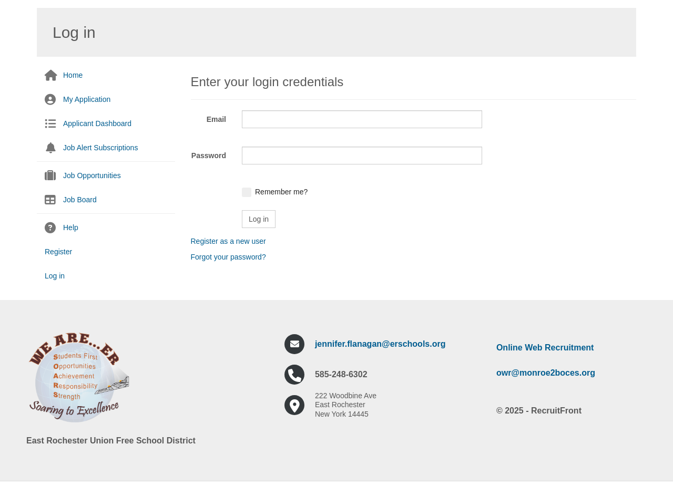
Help (70, 227)
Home (73, 75)
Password (208, 155)
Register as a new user (228, 241)
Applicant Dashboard (97, 123)
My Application (86, 99)
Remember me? (281, 192)
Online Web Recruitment (545, 347)
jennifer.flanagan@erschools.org (380, 343)
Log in (55, 276)
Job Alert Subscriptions (100, 147)
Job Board (80, 199)
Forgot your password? (228, 257)
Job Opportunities (92, 175)
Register (58, 251)
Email (216, 119)
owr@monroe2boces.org (545, 372)
